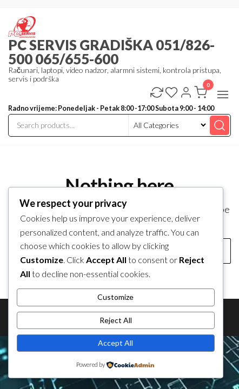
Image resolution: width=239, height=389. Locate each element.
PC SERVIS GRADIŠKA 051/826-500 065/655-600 (111, 52)
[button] (222, 94)
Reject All (115, 320)
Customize (115, 296)
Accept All (115, 342)
